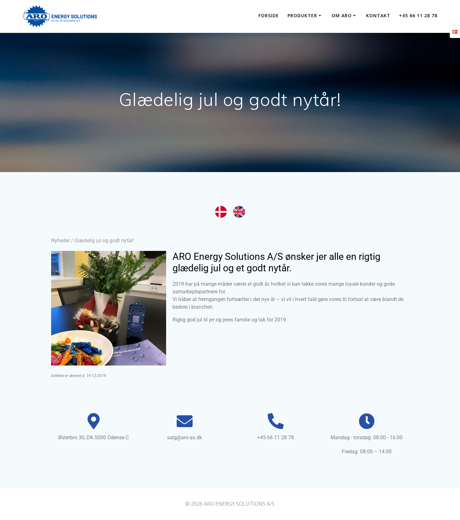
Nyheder (60, 240)
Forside (268, 15)
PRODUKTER (302, 15)
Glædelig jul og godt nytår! (104, 240)
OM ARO (342, 15)
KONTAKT (378, 15)
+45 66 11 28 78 (418, 15)
